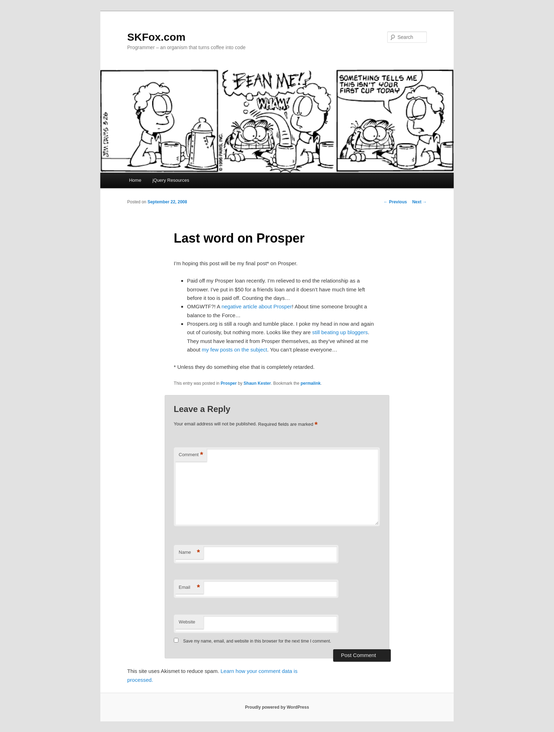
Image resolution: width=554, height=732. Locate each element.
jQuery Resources (170, 180)
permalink (311, 383)
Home (135, 180)
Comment (191, 455)
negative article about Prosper (257, 306)
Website (187, 621)
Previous (395, 201)
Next (419, 201)
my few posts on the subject (234, 350)
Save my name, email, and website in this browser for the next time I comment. (257, 641)
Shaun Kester (257, 383)
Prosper (229, 383)
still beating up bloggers (340, 332)
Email (189, 587)
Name (189, 552)
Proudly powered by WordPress (277, 707)
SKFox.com (156, 37)
